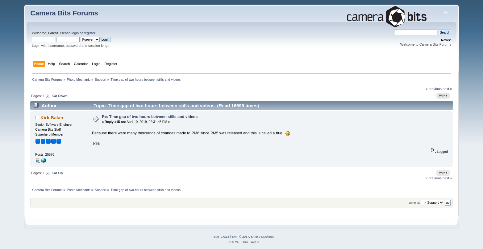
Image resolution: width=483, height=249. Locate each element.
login (75, 33)
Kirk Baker (52, 117)
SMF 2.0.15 (221, 236)
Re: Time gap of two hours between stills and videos (150, 117)
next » (447, 89)
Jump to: (414, 202)
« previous (434, 89)
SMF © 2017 (240, 236)
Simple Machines (262, 236)
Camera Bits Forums (64, 13)
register (89, 33)
